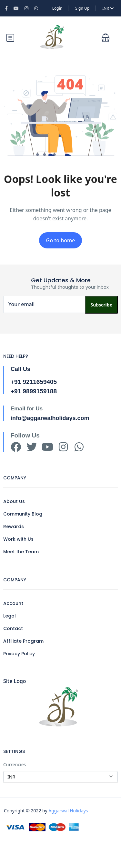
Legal (9, 616)
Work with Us (18, 539)
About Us (14, 501)
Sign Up (82, 8)
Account (13, 603)
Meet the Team (21, 551)
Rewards (13, 526)
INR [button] (108, 8)
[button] (105, 38)
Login (57, 8)
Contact (13, 628)
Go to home (60, 240)
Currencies (14, 764)
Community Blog (22, 514)
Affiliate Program (23, 641)
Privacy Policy (19, 653)
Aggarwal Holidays (68, 811)
